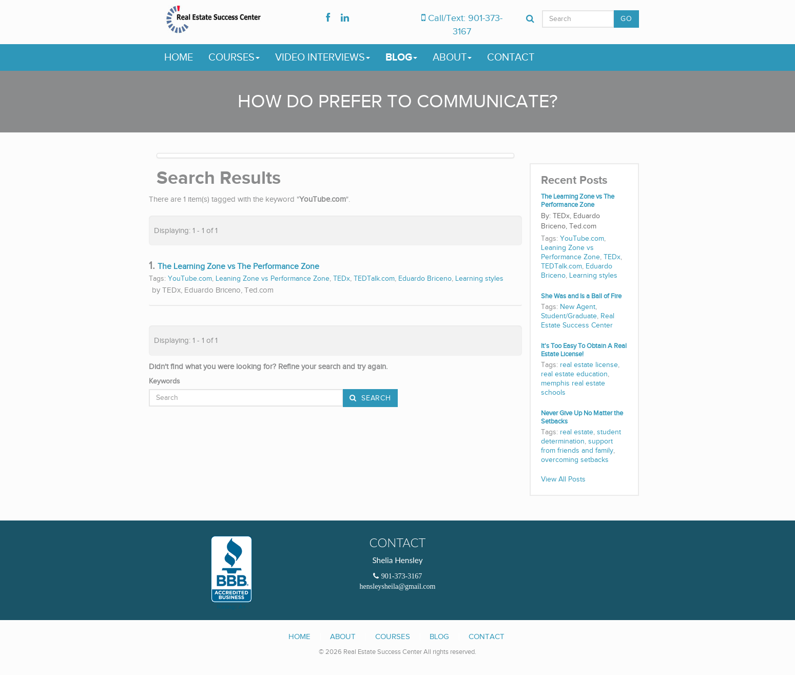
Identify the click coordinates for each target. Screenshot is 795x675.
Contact (510, 57)
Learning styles (479, 279)
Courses (234, 57)
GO (626, 19)
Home (178, 57)
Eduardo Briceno (425, 279)
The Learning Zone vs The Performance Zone (238, 267)
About (452, 57)
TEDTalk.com (374, 279)
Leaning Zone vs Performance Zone (272, 279)
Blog (401, 57)
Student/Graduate (569, 316)
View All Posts (563, 479)
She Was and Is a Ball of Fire (581, 296)
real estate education (574, 374)
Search (375, 398)
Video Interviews (322, 57)
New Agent (577, 307)
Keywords (164, 381)
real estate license (589, 365)
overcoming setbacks (575, 460)
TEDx (341, 279)
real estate (576, 432)
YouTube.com (190, 279)
